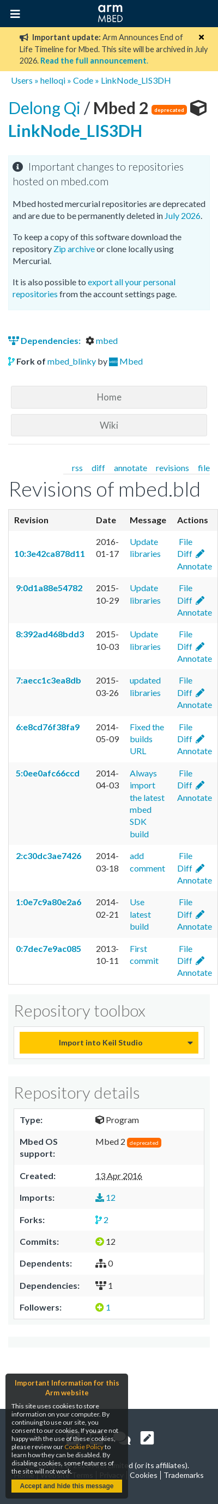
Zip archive (74, 248)
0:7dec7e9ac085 (47, 948)
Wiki (109, 425)
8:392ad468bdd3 (49, 634)
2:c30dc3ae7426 (47, 855)
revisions (172, 467)
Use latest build (140, 914)
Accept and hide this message (66, 1486)
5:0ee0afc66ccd (47, 773)
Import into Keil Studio (101, 1042)
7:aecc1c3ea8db (47, 680)
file (204, 467)
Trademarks (184, 1475)
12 (105, 1197)
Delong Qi (46, 107)
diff (98, 467)
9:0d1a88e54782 (48, 587)
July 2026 (183, 215)
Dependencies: (45, 340)
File (184, 541)
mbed (102, 340)
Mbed (131, 361)
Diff (184, 553)
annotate (130, 467)
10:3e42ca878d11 (49, 553)
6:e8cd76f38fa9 (47, 727)
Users (22, 80)
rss (77, 467)
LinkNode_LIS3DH (136, 80)
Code (83, 80)
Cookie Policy (84, 1447)
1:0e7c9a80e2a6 (47, 902)
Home (109, 397)
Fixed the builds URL (147, 739)
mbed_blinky (71, 361)
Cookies (144, 1475)
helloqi (52, 80)
